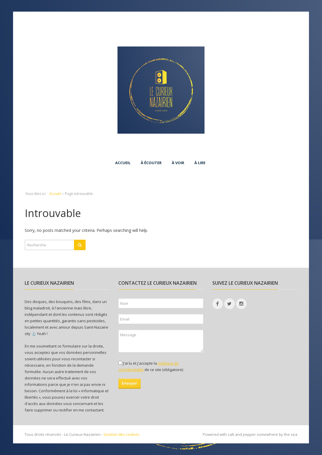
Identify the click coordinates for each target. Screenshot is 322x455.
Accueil (123, 162)
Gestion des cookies (122, 434)
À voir (178, 162)
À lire (199, 162)
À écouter (151, 162)
